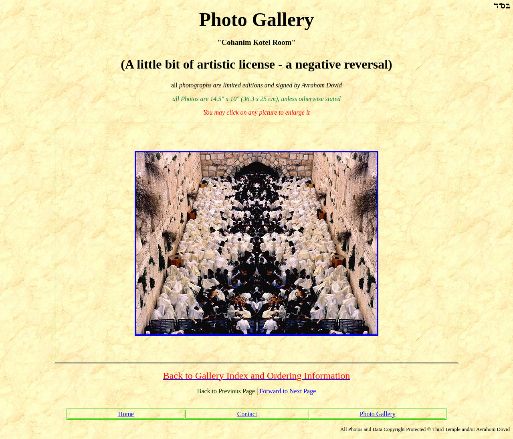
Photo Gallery (377, 414)
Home (126, 414)
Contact (247, 414)
